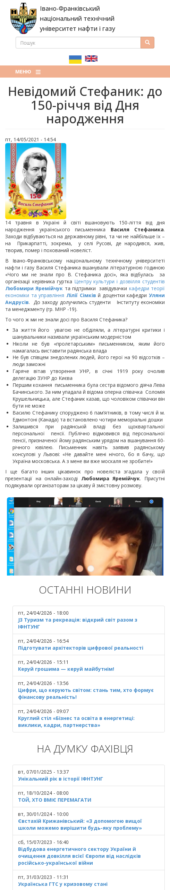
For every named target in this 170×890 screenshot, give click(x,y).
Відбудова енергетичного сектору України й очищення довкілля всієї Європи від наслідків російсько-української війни (79, 836)
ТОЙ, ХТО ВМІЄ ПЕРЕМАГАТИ (54, 780)
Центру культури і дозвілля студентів (119, 281)
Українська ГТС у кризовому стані (63, 864)
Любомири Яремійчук (34, 288)
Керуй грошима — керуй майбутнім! (66, 650)
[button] (85, 181)
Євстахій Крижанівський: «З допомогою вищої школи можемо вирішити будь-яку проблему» (80, 805)
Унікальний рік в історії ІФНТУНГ (60, 759)
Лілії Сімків (81, 295)
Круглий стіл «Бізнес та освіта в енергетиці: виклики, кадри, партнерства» (76, 702)
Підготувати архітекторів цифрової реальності (80, 628)
